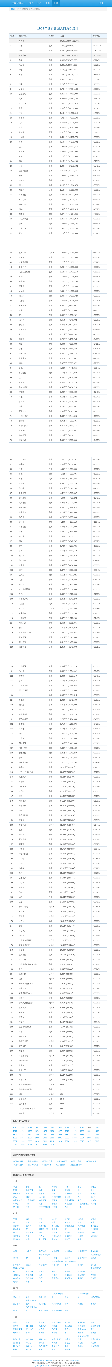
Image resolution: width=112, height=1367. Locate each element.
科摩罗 (67, 1339)
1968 (82, 1128)
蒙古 (79, 1194)
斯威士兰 (55, 1346)
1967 (75, 1128)
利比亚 (54, 1326)
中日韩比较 (46, 1165)
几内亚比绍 (43, 1346)
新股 (31, 3)
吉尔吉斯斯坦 (44, 1207)
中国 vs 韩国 (33, 1165)
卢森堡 (54, 1232)
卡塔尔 (54, 1204)
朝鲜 (28, 1197)
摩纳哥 (67, 1239)
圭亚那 (28, 1265)
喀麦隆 (41, 1333)
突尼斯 (93, 1343)
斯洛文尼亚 (69, 1226)
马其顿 (67, 1232)
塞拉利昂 (29, 1329)
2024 (52, 1145)
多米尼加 (29, 1275)
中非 (66, 1346)
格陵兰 (41, 1271)
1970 (97, 1128)
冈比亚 (54, 1343)
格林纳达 (29, 1271)
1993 (89, 1134)
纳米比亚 (81, 1322)
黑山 (79, 1229)
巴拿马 (93, 1278)
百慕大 (80, 1265)
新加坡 (54, 1187)
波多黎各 (68, 1251)
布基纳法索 (95, 1326)
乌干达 (67, 1349)
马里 (40, 1349)
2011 (45, 1141)
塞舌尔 (67, 1329)
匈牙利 (67, 1222)
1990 (67, 1134)
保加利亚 (42, 1226)
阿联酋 (54, 1207)
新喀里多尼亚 (57, 1310)
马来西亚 (29, 1190)
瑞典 (79, 1239)
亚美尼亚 (81, 1207)
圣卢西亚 (81, 1271)
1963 (45, 1128)
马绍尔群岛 (95, 1297)
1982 (97, 1131)
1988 (52, 1134)
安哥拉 (41, 1322)
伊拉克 (16, 1207)
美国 (15, 1251)
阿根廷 (16, 1282)
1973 (30, 1131)
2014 (67, 1141)
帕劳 (66, 1304)
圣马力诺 (94, 1226)
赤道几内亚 (30, 1346)
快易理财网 (18, 3)
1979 (75, 1131)
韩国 (15, 1190)
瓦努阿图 (42, 1304)
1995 (15, 1138)
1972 (22, 1131)
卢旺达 (28, 1343)
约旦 (15, 1197)
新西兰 (28, 1297)
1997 (30, 1138)
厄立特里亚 (95, 1346)
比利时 (54, 1219)
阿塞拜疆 (68, 1204)
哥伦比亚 (68, 1275)
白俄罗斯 (94, 1229)
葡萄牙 (93, 1219)
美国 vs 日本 (47, 1161)
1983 (15, 1134)
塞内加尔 (16, 1343)
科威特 (93, 1204)
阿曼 (28, 1204)
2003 (75, 1138)
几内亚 (54, 1329)
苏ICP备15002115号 (42, 1366)
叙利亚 (93, 1197)
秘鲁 (40, 1275)
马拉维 (28, 1349)
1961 (30, 1128)
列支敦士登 (43, 1229)
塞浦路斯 (16, 1239)
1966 (67, 1128)
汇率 (47, 3)
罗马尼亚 (55, 1226)
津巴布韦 (29, 1339)
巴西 (40, 1278)
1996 (22, 1138)
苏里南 (54, 1275)
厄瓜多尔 (81, 1275)
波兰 (79, 1222)
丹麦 (28, 1236)
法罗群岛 (16, 1236)
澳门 (40, 1187)
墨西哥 (67, 1271)
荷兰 (66, 1229)
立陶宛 (93, 1232)
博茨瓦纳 (81, 1326)
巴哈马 (28, 1282)
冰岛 (28, 1222)
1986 (37, 1134)
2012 (52, 1141)
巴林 (66, 1207)
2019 (15, 1145)
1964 (52, 1128)
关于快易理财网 (38, 1360)
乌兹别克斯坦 (83, 1204)
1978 (67, 1131)
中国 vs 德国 (62, 1161)
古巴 (40, 1282)
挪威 (40, 1232)
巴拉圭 (16, 1258)
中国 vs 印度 (91, 1161)
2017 (89, 1141)
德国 (28, 1219)
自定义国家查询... (76, 1165)
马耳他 (54, 1229)
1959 (15, 1128)
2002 (67, 1138)
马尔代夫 (68, 1194)
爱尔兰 (54, 1239)
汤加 (15, 1310)
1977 (60, 1131)
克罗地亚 (81, 1226)
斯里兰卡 (29, 1194)
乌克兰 (80, 1236)
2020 (22, 1145)
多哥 (28, 1333)
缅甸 (92, 1190)
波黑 (28, 1239)
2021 (30, 1145)
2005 (89, 1138)
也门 (79, 1197)
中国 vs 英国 (76, 1161)
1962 (37, 1128)
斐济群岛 (16, 1304)
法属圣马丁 (82, 1258)
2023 (45, 1145)
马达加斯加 (95, 1339)
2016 (82, 1141)
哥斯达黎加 (43, 1265)
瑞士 (15, 1222)
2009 (30, 1141)
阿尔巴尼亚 (56, 1236)
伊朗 (28, 1207)
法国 (40, 1219)
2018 (97, 1141)
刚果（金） (82, 1329)
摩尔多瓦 (81, 1232)
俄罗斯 (16, 1226)
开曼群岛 (55, 1278)
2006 (97, 1138)
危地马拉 (16, 1278)
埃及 (28, 1322)
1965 (60, 1128)
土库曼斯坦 (30, 1200)
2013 (60, 1141)
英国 (15, 1219)
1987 (45, 1134)
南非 (15, 1322)
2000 (52, 1138)
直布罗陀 (16, 1229)
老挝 (79, 1190)
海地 (53, 1271)
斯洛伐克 (94, 1236)
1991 (75, 1134)
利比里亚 (29, 1326)
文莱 (40, 1204)
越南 (40, 1190)
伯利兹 (93, 1265)
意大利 (67, 1219)
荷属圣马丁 (82, 1251)
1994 (97, 1134)
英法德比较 (60, 1165)
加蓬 (15, 1349)
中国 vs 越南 (18, 1165)
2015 (75, 1141)
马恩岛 (41, 1236)
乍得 (66, 1333)
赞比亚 (41, 1343)
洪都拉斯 (16, 1275)
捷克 (53, 1222)
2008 (22, 1141)
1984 (22, 1134)
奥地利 (41, 1222)
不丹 (79, 1200)
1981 (89, 1131)
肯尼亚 (80, 1343)
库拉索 (93, 1275)
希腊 (92, 1222)
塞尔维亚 (68, 1236)
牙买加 (54, 1258)
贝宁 (92, 1329)
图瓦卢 (93, 1304)
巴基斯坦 (16, 1194)
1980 (82, 1131)
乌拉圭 (67, 1258)
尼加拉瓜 (94, 1251)
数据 (56, 3)
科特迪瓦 (16, 1346)
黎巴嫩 (67, 1197)
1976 (52, 1131)
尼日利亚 (16, 1333)
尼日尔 (67, 1322)
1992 (82, 1134)
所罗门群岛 (43, 1310)
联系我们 (48, 1360)
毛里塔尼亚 (17, 1329)
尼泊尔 (41, 1194)
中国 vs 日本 (33, 1161)
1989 (60, 1134)
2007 (15, 1141)
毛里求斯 (42, 1326)
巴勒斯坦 (42, 1197)
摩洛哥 (54, 1333)
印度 (53, 1194)
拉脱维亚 (29, 1232)
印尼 (53, 1190)
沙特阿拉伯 (56, 1197)
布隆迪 (80, 1333)
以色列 (93, 1200)
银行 (39, 3)
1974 (37, 1131)
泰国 (79, 1187)
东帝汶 (16, 1204)
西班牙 (80, 1219)
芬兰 (28, 1229)
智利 (28, 1258)
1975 (45, 1131)
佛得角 (16, 1326)
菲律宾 (93, 1187)
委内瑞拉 (42, 1251)
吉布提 (41, 1329)
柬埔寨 (67, 1190)
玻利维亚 (55, 1251)
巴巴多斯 (29, 1278)
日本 (66, 1187)
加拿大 (28, 1251)
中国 (15, 1187)
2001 (60, 1138)
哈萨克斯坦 (17, 1200)
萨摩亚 (80, 1304)
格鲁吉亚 (42, 1200)
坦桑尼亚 (68, 1326)
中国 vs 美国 (18, 1161)
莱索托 (93, 1333)
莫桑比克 (16, 1339)
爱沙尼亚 (42, 1239)
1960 (22, 1128)
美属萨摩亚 (56, 1304)
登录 (101, 3)
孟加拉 (93, 1194)
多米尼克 (16, 1265)
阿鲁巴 (80, 1278)
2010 (37, 1141)
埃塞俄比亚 (56, 1339)
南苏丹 (67, 1343)
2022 (37, 1145)
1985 (30, 1134)
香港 (28, 1187)
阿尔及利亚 (56, 1322)
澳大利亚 (16, 1297)
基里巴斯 (42, 1297)
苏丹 (53, 1349)
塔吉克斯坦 (69, 1200)
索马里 (80, 1346)
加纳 (92, 1322)
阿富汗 (54, 1200)
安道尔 (16, 1232)
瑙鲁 (66, 1310)
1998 (37, 1138)
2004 (82, 1138)
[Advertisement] (58, 18)
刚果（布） (43, 1339)
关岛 (66, 1297)
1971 (15, 1131)
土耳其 (28, 1226)
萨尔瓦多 (68, 1278)
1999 (45, 1138)
